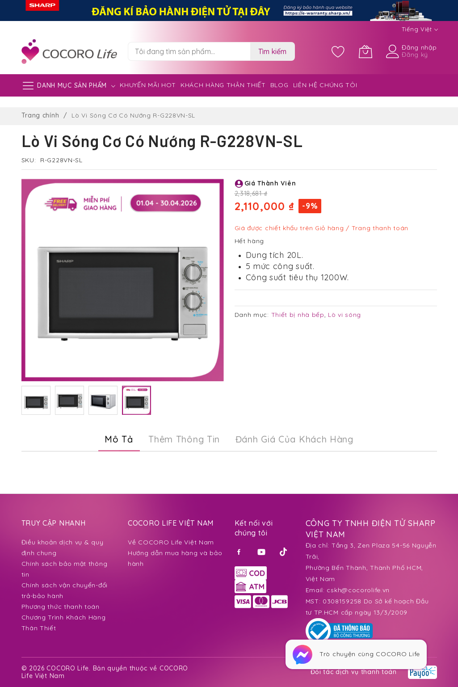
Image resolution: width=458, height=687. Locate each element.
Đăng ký (415, 55)
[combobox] (189, 51)
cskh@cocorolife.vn (358, 590)
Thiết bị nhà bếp (297, 315)
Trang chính (40, 115)
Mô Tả (119, 439)
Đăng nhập (419, 47)
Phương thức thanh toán (60, 607)
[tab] (119, 439)
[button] (35, 400)
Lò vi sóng (344, 315)
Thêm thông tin (184, 439)
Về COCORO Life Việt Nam (171, 542)
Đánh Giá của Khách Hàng (294, 439)
